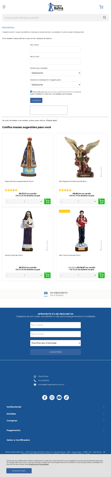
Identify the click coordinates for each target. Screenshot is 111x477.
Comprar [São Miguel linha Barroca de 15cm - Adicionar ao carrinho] (101, 201)
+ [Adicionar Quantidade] (41, 201)
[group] (55, 294)
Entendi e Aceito (19, 471)
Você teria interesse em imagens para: (45, 80)
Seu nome (34, 45)
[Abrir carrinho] (103, 7)
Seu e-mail (34, 56)
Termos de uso (53, 92)
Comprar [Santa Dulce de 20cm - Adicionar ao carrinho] (47, 275)
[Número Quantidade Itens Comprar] (24, 201)
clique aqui (51, 120)
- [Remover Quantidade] (7, 201)
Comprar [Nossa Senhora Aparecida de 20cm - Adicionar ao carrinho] (47, 201)
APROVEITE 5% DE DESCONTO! (55, 313)
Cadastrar (36, 100)
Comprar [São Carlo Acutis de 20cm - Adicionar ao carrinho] (101, 275)
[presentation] (48, 110)
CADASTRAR (55, 352)
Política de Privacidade (39, 464)
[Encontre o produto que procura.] (104, 17)
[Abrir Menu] (4, 7)
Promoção (64, 211)
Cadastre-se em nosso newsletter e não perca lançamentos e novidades (55, 316)
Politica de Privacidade (70, 92)
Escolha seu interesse (38, 68)
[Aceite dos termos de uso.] (31, 91)
